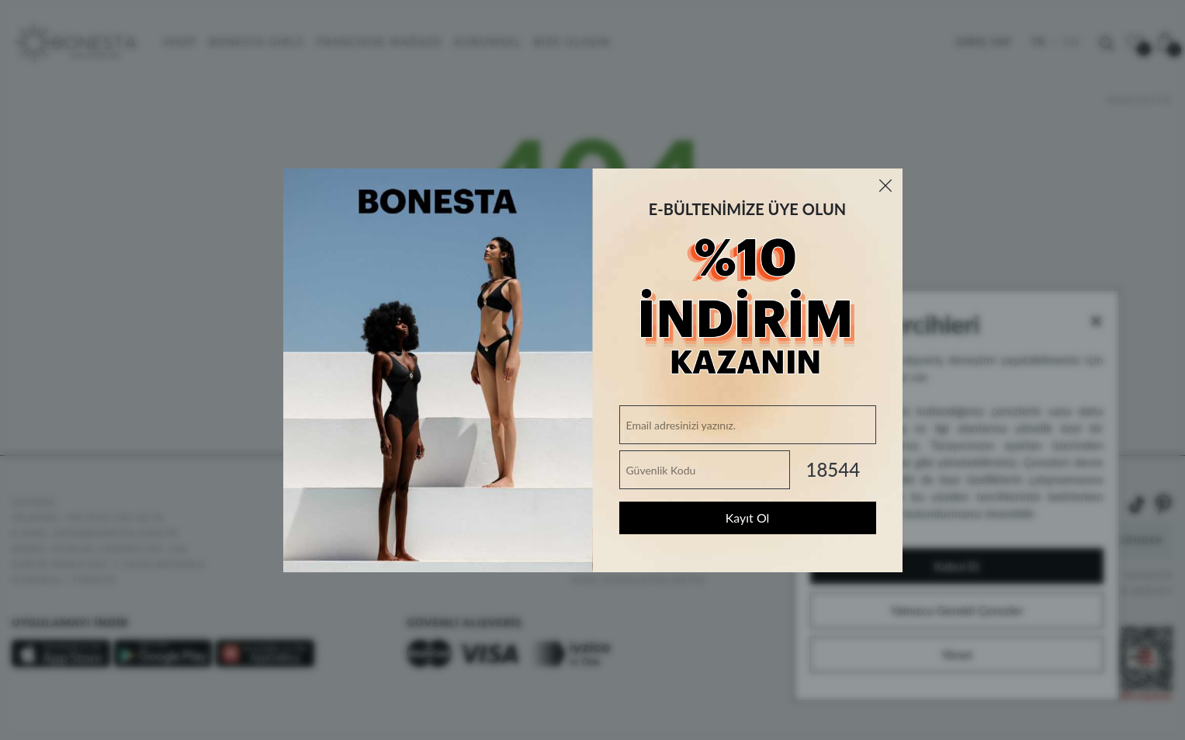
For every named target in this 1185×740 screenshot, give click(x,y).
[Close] (885, 185)
